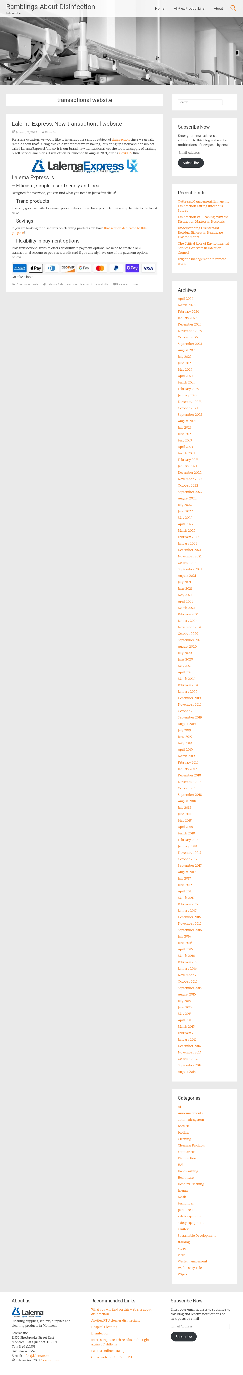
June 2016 (185, 943)
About (218, 8)
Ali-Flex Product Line (189, 8)
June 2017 (185, 885)
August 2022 (187, 498)
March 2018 (186, 833)
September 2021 (190, 569)
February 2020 (188, 685)
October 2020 (188, 633)
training (184, 1242)
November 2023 (190, 402)
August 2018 (187, 801)
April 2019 (185, 749)
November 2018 (189, 782)
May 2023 (185, 440)
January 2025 (187, 395)
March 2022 (187, 530)
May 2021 (185, 595)
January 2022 (187, 543)
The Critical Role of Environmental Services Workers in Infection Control (203, 248)
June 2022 (185, 511)
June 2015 (185, 1007)
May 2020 (185, 666)
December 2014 (189, 1046)
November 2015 (189, 975)
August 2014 (187, 1072)
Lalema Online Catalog (107, 1351)
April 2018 (185, 827)
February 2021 (188, 614)
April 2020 (185, 672)
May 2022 (185, 518)
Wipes (182, 1274)
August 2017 (187, 872)
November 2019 (189, 704)
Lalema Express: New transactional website (67, 123)
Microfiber (186, 1203)
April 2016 (185, 949)
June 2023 (185, 434)
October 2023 (188, 408)
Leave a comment (129, 284)
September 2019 (190, 717)
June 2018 (185, 814)
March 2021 (186, 608)
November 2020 (190, 627)
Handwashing (188, 1171)
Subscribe (191, 163)
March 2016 (186, 956)
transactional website (94, 284)
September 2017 (190, 865)
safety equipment (191, 1216)
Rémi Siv (51, 132)
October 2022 (188, 485)
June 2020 (185, 659)
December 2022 (190, 472)
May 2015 (185, 1014)
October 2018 (187, 788)
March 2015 (186, 1026)
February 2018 (188, 840)
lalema (52, 284)
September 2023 (190, 414)
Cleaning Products (191, 1145)
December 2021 (189, 550)
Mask (182, 1197)
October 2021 (188, 563)
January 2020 (187, 691)
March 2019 (186, 756)
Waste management (192, 1261)
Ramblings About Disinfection (50, 7)
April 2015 (185, 1020)
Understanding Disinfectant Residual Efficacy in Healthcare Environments (200, 232)
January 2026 (187, 318)
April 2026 (185, 299)
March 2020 (187, 679)
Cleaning (184, 1139)
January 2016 (187, 968)
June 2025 (185, 363)
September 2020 (190, 640)
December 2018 (189, 775)
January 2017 (187, 910)
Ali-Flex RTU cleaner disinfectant (115, 1320)
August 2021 (187, 576)
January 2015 (187, 1039)
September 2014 (190, 1065)
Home (159, 8)
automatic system (191, 1119)
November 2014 (189, 1052)
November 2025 (190, 331)
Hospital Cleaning (191, 1184)
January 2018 (187, 846)
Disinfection (187, 1158)
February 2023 (188, 460)
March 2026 (187, 305)
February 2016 (188, 962)
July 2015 (184, 1001)
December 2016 (189, 917)
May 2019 (185, 743)
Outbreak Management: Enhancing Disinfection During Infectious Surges (204, 206)
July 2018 (184, 807)
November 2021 (190, 556)
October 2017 (187, 859)
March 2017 (186, 898)
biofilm (183, 1132)
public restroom (189, 1210)
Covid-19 (125, 153)
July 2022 (185, 505)
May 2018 (185, 820)
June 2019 (185, 737)
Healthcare (186, 1177)
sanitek (183, 1229)
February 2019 (188, 762)
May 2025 (185, 369)
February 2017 (188, 904)
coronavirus (186, 1152)
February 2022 (188, 537)
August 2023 (187, 421)
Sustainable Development (197, 1235)
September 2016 (190, 930)
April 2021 (185, 601)
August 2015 (187, 994)
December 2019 (189, 698)
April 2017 (185, 891)
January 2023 (187, 466)
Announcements (27, 284)
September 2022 (190, 492)
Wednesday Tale (190, 1268)
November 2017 (189, 853)
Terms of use (51, 1360)
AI (179, 1107)
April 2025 (185, 376)
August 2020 (187, 646)
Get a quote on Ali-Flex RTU (111, 1357)
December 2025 (189, 324)
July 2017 (184, 878)
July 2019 (184, 730)
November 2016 (189, 923)
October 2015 (187, 981)
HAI (180, 1165)
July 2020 (185, 653)
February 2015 (188, 1033)
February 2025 (188, 389)
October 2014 (187, 1059)
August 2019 (187, 724)
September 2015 (190, 988)
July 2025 (184, 356)
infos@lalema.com (36, 1356)
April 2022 (185, 524)
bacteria (184, 1126)
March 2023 (186, 453)
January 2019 (187, 769)
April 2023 (185, 447)
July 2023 (184, 427)
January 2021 (187, 621)
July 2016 (184, 936)
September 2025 (190, 344)
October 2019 (187, 711)
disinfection (121, 139)
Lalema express (68, 284)
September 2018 (190, 795)
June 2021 (185, 588)
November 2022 (190, 479)
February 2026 (188, 311)
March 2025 (186, 382)
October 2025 (188, 337)
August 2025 (187, 350)
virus (181, 1255)
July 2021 (184, 582)
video (182, 1248)
